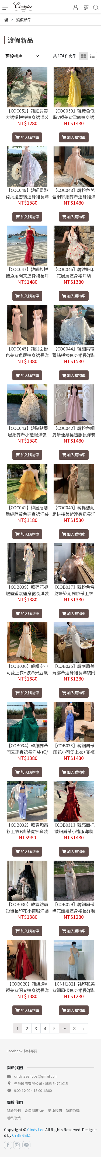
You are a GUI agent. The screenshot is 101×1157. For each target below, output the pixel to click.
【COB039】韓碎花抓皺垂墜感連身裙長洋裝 (27, 590)
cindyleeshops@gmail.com (36, 1076)
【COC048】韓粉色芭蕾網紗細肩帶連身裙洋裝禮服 (73, 196)
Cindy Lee (35, 1129)
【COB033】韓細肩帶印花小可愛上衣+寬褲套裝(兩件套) (74, 752)
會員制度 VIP (34, 1110)
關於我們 (14, 1110)
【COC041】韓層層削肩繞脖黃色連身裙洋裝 (27, 510)
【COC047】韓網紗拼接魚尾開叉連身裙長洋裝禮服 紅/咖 (27, 275)
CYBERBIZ (21, 1135)
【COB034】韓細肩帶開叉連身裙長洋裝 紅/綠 (27, 752)
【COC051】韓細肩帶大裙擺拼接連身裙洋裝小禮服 (27, 117)
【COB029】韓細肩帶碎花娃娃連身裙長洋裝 (73, 907)
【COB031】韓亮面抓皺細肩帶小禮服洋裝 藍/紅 (74, 831)
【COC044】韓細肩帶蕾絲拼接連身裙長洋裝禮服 (73, 355)
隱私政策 (14, 1117)
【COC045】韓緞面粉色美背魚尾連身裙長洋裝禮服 (27, 355)
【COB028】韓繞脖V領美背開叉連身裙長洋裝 (27, 990)
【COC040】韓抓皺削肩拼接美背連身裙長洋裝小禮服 (73, 514)
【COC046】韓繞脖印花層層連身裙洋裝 (74, 272)
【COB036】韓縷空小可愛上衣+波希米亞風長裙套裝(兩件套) (27, 672)
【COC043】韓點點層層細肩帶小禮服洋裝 (27, 431)
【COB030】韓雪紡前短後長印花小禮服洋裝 (27, 907)
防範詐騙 (73, 1110)
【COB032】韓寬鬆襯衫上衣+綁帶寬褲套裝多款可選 (27, 831)
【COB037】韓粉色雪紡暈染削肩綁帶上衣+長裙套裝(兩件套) (74, 593)
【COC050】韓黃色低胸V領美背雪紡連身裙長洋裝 (74, 117)
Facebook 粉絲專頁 (22, 1050)
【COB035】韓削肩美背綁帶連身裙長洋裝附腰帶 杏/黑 (73, 672)
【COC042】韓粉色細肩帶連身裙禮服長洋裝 (73, 431)
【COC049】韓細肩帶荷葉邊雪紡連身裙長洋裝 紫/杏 (27, 196)
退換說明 (55, 1110)
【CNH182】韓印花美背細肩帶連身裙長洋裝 (73, 986)
